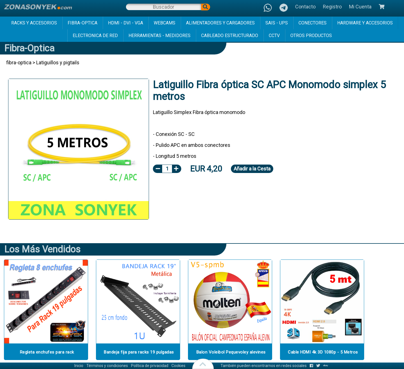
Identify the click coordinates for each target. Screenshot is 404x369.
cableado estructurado (229, 35)
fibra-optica (82, 23)
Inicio (78, 365)
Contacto (305, 7)
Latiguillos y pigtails (57, 62)
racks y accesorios (34, 23)
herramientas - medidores (159, 35)
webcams (164, 23)
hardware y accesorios (365, 23)
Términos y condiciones (107, 365)
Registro (332, 7)
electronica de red (95, 35)
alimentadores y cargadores (220, 23)
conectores (313, 23)
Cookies (178, 365)
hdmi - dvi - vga (125, 23)
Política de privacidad (149, 365)
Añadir (252, 169)
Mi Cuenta (360, 7)
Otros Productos (311, 35)
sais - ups (276, 23)
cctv (274, 35)
